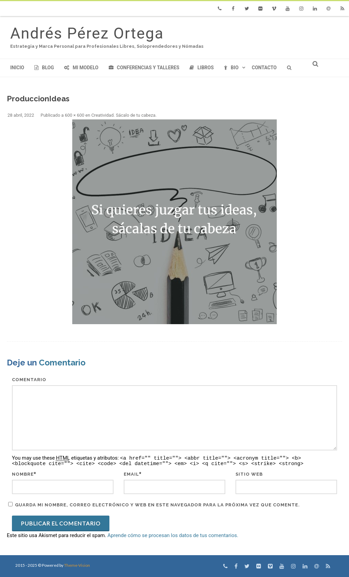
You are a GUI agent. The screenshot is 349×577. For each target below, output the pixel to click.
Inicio (17, 67)
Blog (44, 67)
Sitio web (249, 474)
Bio (231, 67)
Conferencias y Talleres (144, 67)
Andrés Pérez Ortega (87, 33)
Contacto (264, 67)
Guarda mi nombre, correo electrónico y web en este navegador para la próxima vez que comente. (157, 505)
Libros (201, 67)
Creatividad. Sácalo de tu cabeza (123, 115)
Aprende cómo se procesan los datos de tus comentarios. (172, 535)
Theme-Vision (77, 565)
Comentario (29, 379)
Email (131, 474)
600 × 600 (74, 115)
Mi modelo (81, 67)
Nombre (23, 474)
